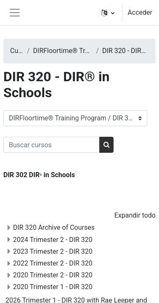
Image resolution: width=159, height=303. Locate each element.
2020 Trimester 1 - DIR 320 (53, 287)
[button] (107, 12)
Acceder (139, 12)
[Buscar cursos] (51, 145)
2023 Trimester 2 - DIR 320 (53, 251)
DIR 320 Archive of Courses (54, 227)
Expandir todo (135, 215)
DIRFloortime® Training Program (63, 51)
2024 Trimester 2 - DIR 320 (53, 240)
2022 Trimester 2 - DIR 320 (53, 263)
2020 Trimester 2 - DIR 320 (53, 275)
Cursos (17, 51)
